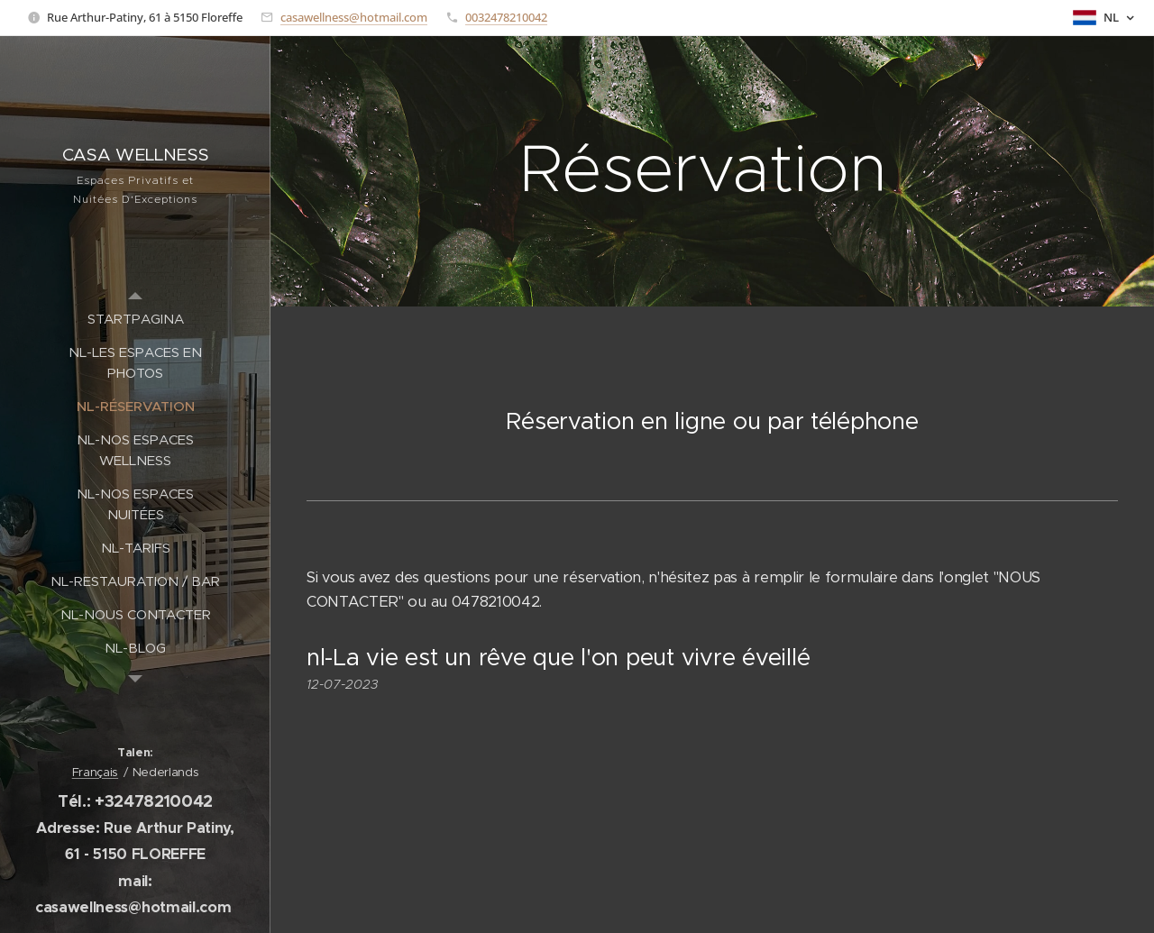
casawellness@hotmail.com (353, 17)
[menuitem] (135, 318)
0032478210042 (506, 17)
